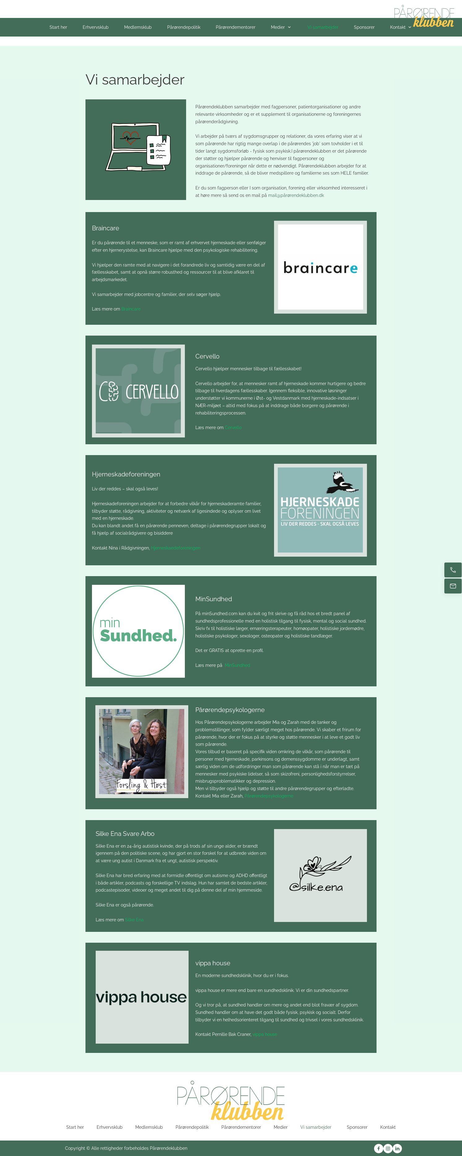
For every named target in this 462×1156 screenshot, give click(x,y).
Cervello (233, 427)
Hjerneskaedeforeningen (176, 547)
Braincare (131, 308)
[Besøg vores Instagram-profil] (388, 1148)
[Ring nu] (453, 570)
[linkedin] (397, 1148)
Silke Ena (134, 919)
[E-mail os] (453, 586)
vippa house (265, 1034)
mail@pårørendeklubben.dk (296, 195)
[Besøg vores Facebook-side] (378, 1148)
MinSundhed (237, 665)
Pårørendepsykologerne (269, 795)
